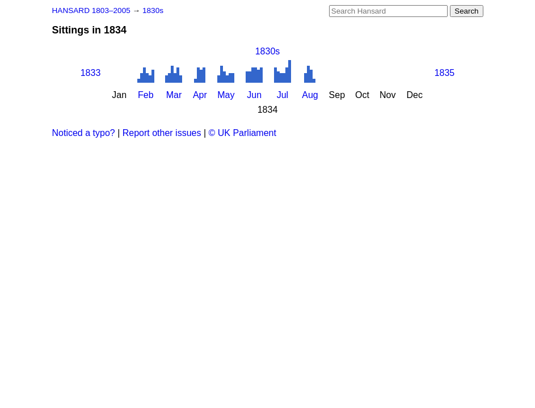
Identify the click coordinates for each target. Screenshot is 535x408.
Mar (174, 95)
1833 (91, 73)
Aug (310, 95)
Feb (146, 95)
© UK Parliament (242, 133)
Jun (254, 95)
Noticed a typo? (83, 133)
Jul (282, 95)
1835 (445, 73)
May (225, 95)
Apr (200, 95)
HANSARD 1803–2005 (91, 10)
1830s (152, 10)
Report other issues (162, 133)
